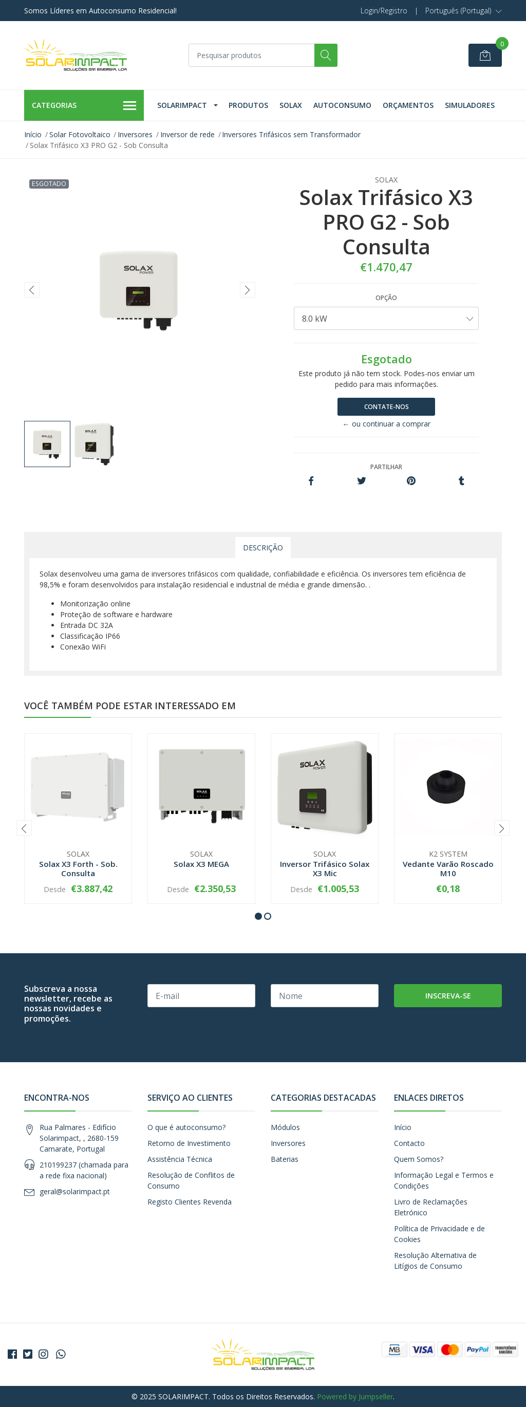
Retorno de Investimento (189, 1143)
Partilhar (386, 466)
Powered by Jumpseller (355, 1396)
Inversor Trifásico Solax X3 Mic (324, 868)
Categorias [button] (84, 106)
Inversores (135, 134)
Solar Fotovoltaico (79, 134)
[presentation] (32, 290)
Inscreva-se (448, 996)
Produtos (248, 105)
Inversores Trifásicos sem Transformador (291, 134)
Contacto (409, 1143)
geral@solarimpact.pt (75, 1191)
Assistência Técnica (179, 1159)
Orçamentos (408, 105)
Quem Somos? (418, 1159)
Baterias (284, 1159)
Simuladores (470, 105)
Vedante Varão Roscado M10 (448, 868)
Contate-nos (386, 406)
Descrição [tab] (263, 547)
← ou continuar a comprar (386, 424)
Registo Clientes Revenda (189, 1202)
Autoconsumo (342, 105)
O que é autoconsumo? (186, 1127)
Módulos (285, 1127)
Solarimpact (182, 105)
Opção (386, 297)
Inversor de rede (187, 134)
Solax (290, 105)
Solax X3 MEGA (201, 864)
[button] (463, 11)
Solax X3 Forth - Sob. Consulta (78, 868)
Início (33, 134)
